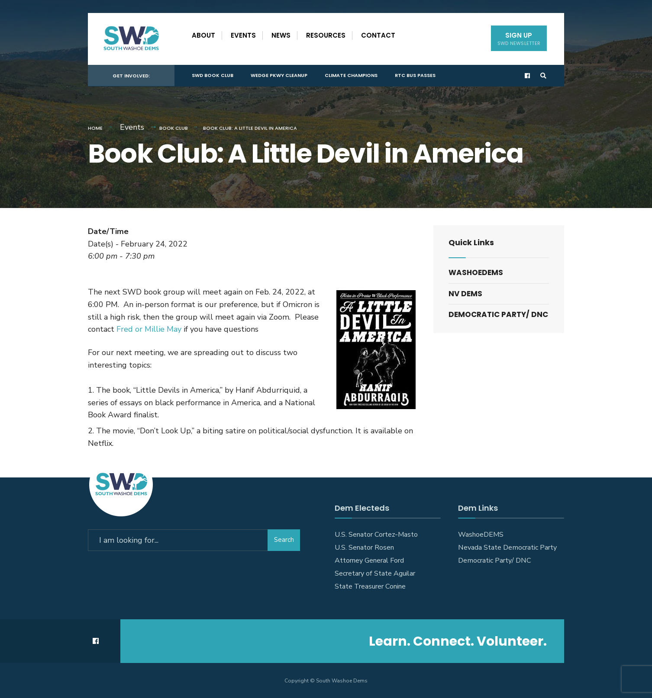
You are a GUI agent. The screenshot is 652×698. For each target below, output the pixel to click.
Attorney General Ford (369, 560)
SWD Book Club (212, 75)
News (280, 35)
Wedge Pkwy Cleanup (279, 75)
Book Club (173, 128)
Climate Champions (351, 75)
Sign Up (518, 39)
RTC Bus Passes (415, 75)
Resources (325, 35)
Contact (378, 35)
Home (95, 128)
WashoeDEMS (476, 272)
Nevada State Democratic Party (507, 547)
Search (284, 539)
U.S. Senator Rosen (364, 547)
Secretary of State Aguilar (375, 573)
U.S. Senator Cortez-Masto (376, 534)
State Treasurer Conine (370, 586)
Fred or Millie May (148, 329)
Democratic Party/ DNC (498, 314)
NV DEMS (465, 293)
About (203, 35)
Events (243, 35)
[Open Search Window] (543, 75)
